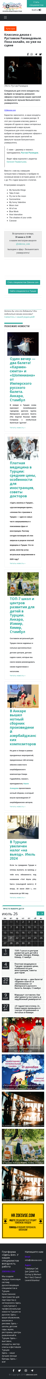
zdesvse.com (31, 1374)
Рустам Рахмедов (29, 153)
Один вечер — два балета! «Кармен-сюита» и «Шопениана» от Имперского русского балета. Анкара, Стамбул (29, 983)
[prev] (38, 913)
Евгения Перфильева (16, 162)
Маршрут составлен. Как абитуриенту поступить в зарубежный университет (28, 996)
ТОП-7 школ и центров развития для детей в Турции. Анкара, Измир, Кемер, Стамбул (22, 615)
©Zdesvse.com (10, 110)
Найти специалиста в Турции (23, 291)
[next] (42, 913)
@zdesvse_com (23, 244)
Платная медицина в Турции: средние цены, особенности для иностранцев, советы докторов (23, 479)
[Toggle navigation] (5, 17)
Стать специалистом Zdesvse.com (23, 282)
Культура (10, 28)
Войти (36, 10)
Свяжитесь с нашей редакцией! (19, 317)
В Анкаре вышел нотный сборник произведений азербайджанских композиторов (23, 727)
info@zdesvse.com (33, 1260)
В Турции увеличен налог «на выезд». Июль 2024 (22, 850)
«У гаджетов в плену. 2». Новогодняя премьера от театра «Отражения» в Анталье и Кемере (28, 1009)
